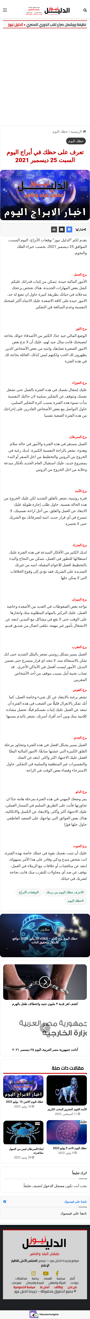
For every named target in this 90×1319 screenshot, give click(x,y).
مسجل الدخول (53, 1186)
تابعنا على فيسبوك (73, 1213)
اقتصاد (48, 1278)
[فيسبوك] (57, 1273)
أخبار (72, 1278)
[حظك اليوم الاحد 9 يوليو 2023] (67, 1132)
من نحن (72, 1287)
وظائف (58, 1287)
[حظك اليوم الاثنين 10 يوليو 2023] (23, 1086)
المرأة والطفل (57, 1283)
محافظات (21, 1278)
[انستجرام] (33, 1273)
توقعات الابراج (28, 892)
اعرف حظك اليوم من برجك (64, 892)
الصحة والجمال (35, 1283)
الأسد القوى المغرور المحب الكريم (67, 1109)
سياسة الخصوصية (24, 1287)
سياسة (61, 1278)
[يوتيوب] (45, 1273)
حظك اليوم (60, 131)
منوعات (16, 1283)
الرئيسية (78, 131)
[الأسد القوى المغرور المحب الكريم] (67, 1090)
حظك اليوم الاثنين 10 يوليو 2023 (24, 1101)
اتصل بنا (44, 1287)
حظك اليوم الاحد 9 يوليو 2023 (70, 1148)
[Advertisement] (45, 75)
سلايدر (45, 929)
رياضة (35, 1278)
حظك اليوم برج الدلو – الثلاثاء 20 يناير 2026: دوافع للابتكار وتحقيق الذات (45, 940)
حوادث (74, 1283)
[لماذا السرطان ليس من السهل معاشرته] (23, 1132)
